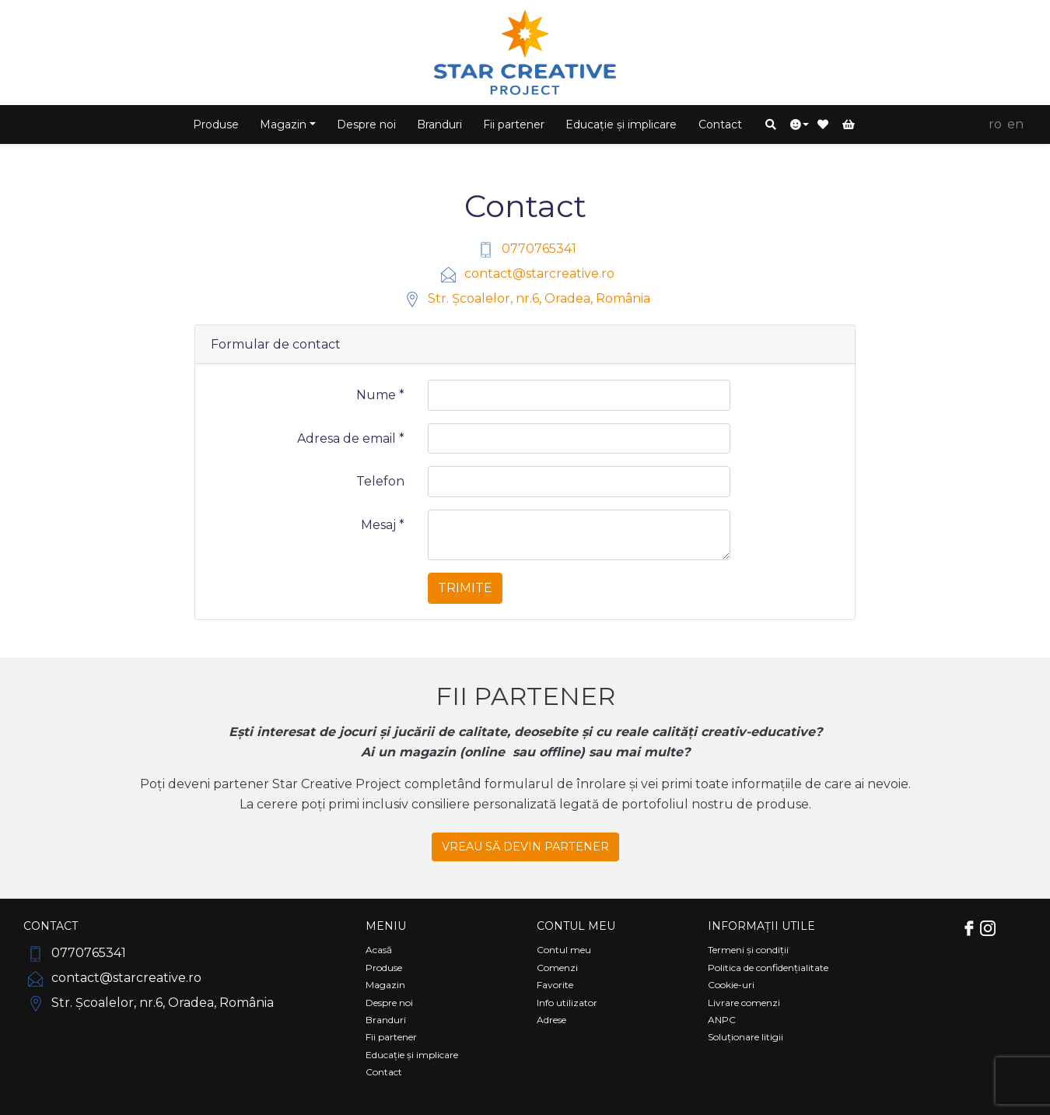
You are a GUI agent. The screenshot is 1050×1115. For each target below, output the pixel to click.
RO (995, 124)
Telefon (380, 481)
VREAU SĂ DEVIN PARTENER (525, 847)
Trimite (465, 587)
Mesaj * (382, 524)
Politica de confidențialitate (768, 967)
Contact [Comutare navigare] (50, 926)
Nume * (380, 394)
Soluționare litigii (745, 1037)
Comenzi (557, 967)
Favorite (555, 985)
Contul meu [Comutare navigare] (576, 926)
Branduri (439, 124)
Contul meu (564, 949)
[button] (770, 124)
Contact (720, 124)
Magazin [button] (283, 124)
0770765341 (525, 248)
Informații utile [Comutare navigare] (761, 926)
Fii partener (513, 124)
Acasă (379, 949)
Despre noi (366, 124)
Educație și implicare (621, 124)
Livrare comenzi (744, 1002)
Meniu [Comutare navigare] (386, 926)
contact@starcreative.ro (525, 273)
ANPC (722, 1020)
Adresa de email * (350, 438)
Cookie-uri (731, 985)
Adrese (551, 1020)
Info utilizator (567, 1002)
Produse (216, 124)
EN (1015, 124)
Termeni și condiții (748, 949)
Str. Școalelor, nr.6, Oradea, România (525, 298)
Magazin (385, 985)
